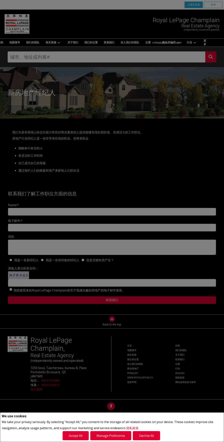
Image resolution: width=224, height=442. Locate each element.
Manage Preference (111, 436)
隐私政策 (132, 428)
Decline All (146, 436)
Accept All (75, 436)
